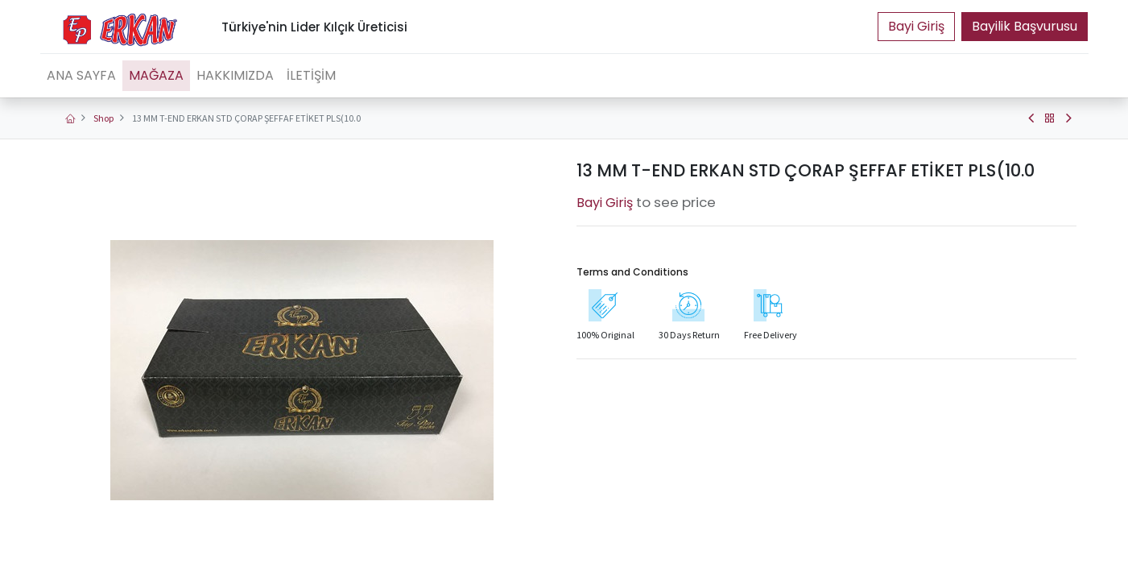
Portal (916, 26)
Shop (103, 118)
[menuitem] (81, 75)
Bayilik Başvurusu (1024, 26)
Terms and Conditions (632, 272)
